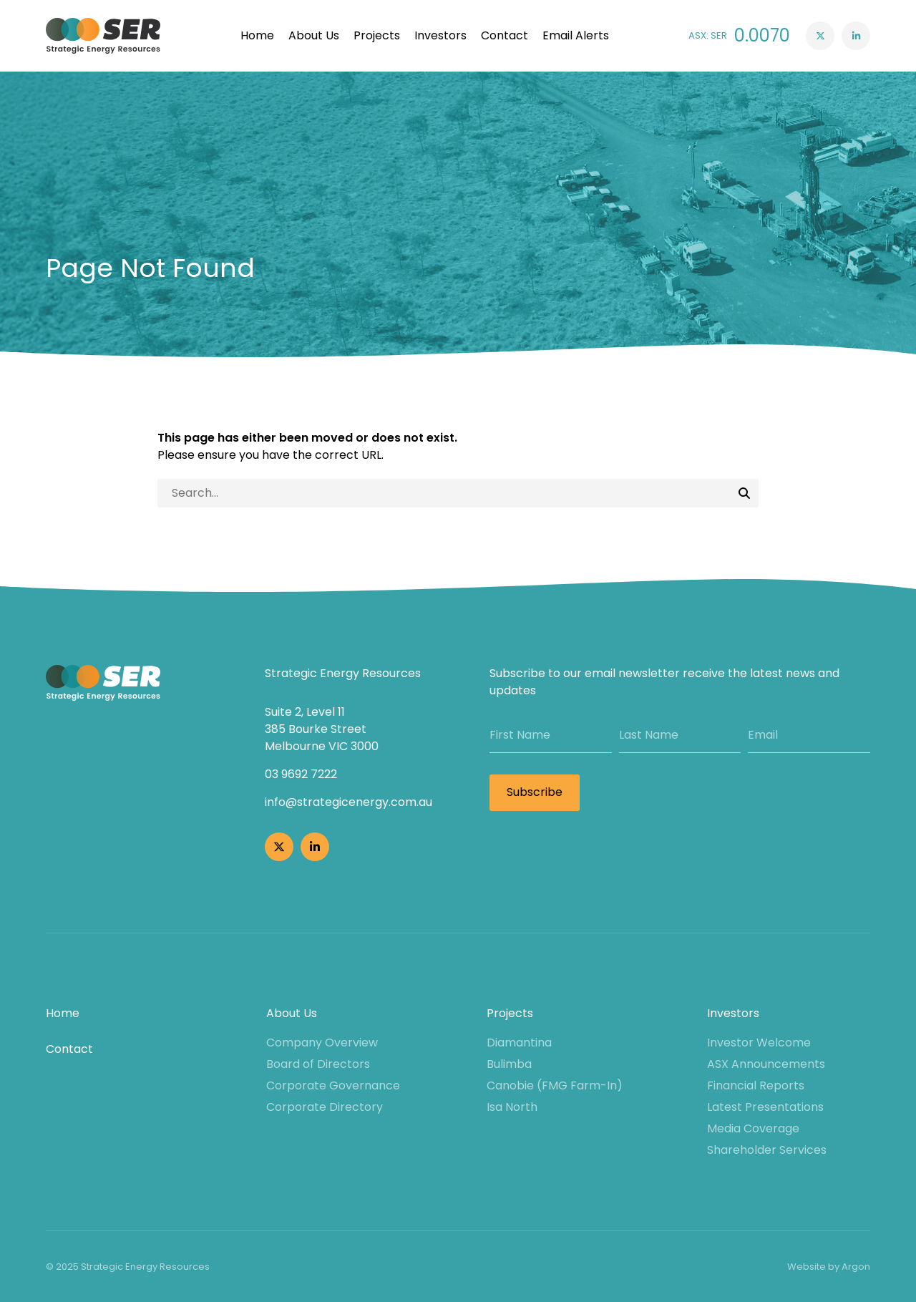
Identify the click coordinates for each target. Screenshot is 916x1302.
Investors (440, 35)
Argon (856, 1266)
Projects (377, 35)
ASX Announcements (766, 1064)
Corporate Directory (324, 1107)
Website (806, 1266)
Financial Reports (755, 1085)
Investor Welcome (759, 1042)
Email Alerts (575, 35)
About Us (313, 35)
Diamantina (519, 1042)
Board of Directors (318, 1064)
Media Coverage (753, 1128)
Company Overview (322, 1042)
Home (257, 35)
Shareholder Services (767, 1150)
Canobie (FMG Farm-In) (555, 1085)
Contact (504, 35)
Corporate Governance (333, 1085)
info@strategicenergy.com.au (348, 802)
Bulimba (509, 1064)
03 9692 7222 (301, 774)
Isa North (512, 1107)
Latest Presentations (765, 1107)
